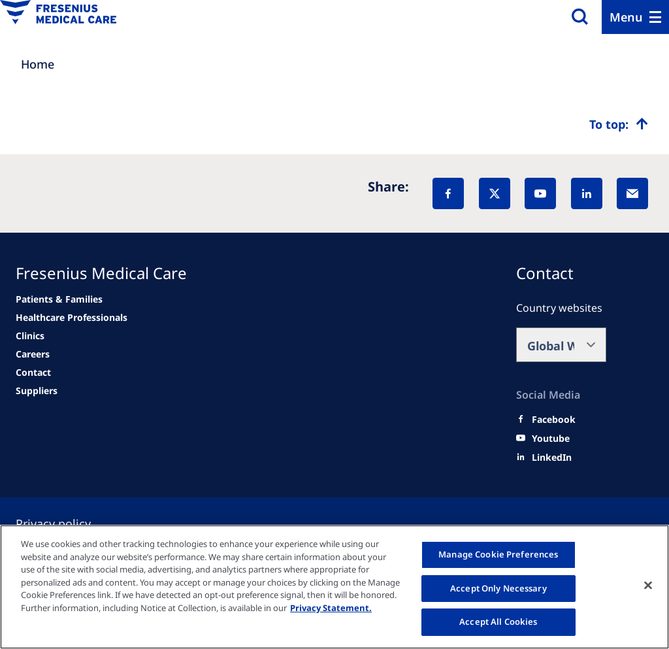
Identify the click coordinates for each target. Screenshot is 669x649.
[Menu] (635, 17)
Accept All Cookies (498, 621)
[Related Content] (33, 354)
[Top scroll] (618, 124)
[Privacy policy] (69, 523)
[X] (494, 193)
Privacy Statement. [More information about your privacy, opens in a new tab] (331, 608)
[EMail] (632, 193)
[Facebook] (448, 193)
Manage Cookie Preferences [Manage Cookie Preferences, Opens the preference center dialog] (498, 554)
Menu (626, 17)
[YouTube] (540, 193)
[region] (334, 587)
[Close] (648, 585)
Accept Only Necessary (498, 588)
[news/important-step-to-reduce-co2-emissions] (59, 299)
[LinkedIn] (586, 193)
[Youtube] (551, 438)
